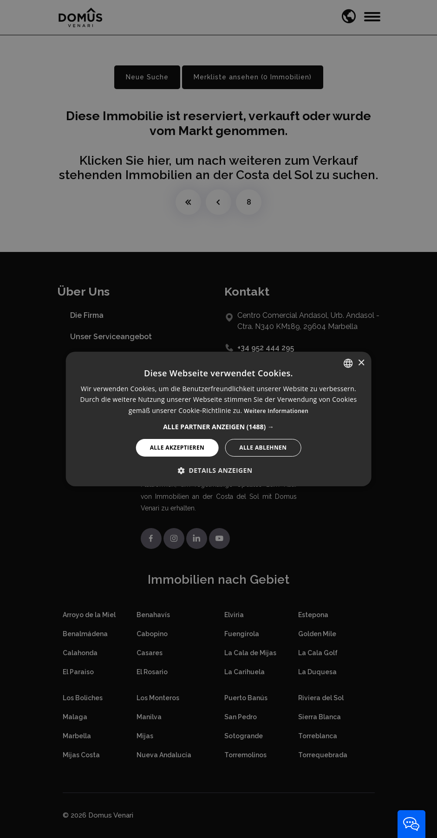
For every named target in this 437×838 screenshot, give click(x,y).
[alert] (218, 419)
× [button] (361, 362)
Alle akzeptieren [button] (177, 447)
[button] (218, 427)
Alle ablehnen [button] (263, 447)
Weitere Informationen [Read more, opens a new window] (276, 411)
